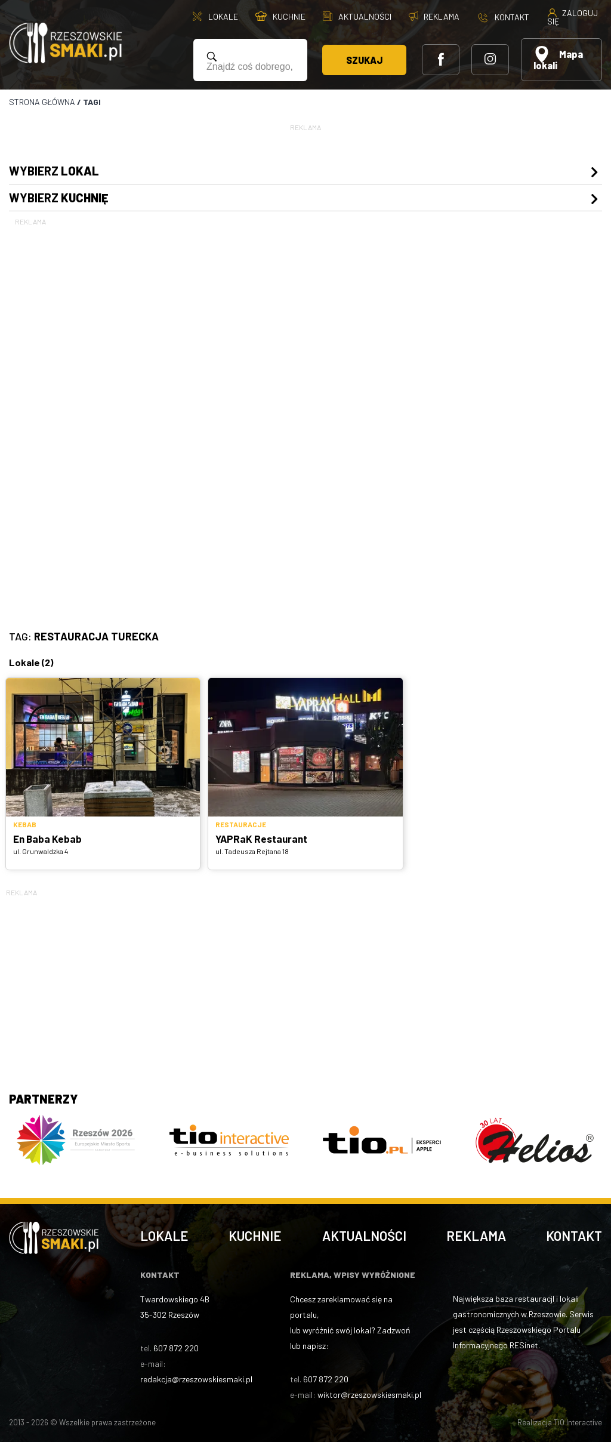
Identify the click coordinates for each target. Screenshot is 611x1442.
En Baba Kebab (47, 839)
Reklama (476, 1235)
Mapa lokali (558, 58)
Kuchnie (255, 1235)
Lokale (164, 1235)
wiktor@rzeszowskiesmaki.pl (369, 1394)
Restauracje (240, 824)
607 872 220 (176, 1348)
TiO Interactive (578, 1422)
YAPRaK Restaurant (261, 839)
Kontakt (574, 1235)
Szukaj (364, 60)
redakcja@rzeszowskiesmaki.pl (196, 1379)
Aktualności (364, 1235)
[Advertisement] (305, 407)
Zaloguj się (572, 16)
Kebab (24, 824)
